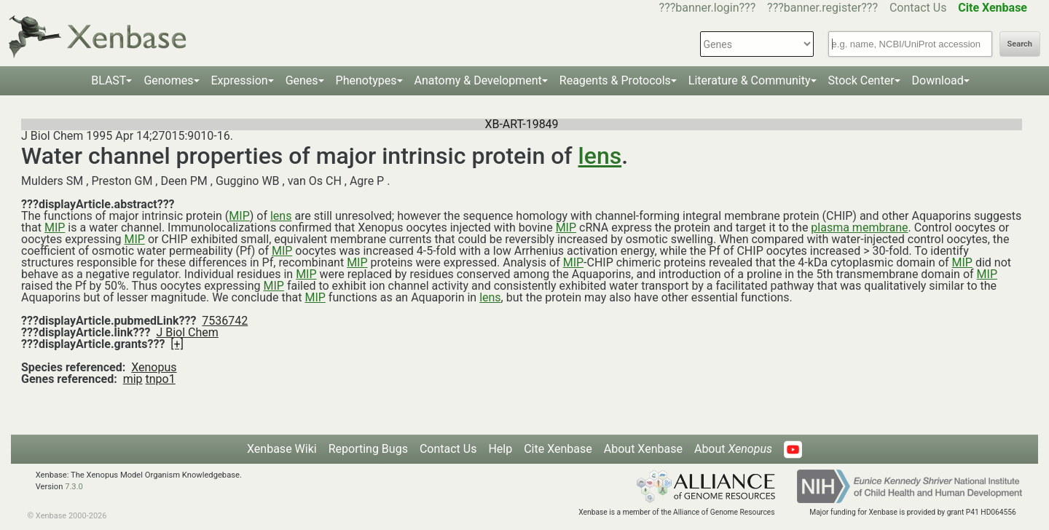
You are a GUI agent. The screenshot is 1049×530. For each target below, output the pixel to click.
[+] (177, 344)
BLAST (108, 80)
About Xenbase (643, 449)
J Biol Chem (187, 332)
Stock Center (861, 80)
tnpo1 (161, 379)
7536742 (225, 321)
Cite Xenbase (558, 449)
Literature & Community (749, 80)
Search (1019, 44)
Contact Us (918, 8)
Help (500, 449)
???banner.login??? (707, 8)
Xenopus (153, 367)
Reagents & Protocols (615, 80)
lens (600, 156)
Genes (302, 80)
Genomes (168, 80)
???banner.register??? (822, 8)
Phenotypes (366, 80)
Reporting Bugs (368, 449)
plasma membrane (859, 227)
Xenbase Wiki (282, 449)
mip (133, 379)
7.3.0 (74, 486)
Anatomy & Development (478, 80)
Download (938, 80)
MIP (239, 216)
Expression (239, 80)
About (733, 449)
